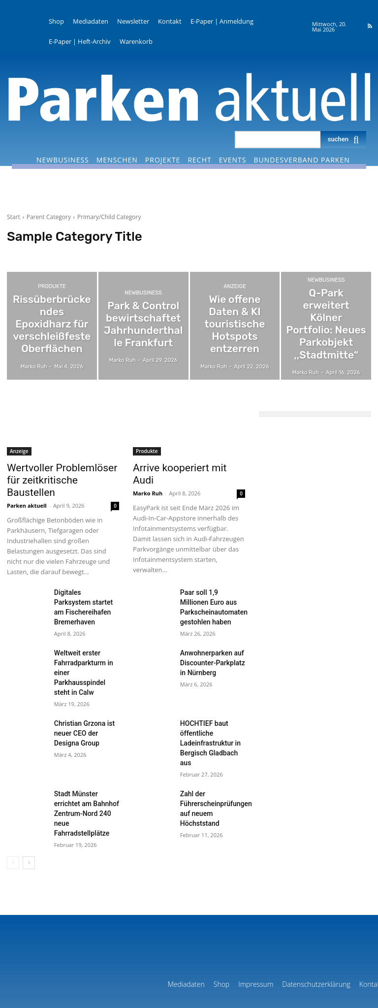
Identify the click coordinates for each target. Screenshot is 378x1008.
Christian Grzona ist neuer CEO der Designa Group (84, 698)
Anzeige (234, 304)
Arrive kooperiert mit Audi (180, 467)
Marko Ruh (147, 479)
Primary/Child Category (109, 217)
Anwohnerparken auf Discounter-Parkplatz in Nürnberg (211, 642)
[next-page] (29, 802)
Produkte (52, 299)
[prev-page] (13, 802)
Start (13, 217)
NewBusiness (143, 299)
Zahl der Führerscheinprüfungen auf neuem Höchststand (212, 755)
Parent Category (49, 217)
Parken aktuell (27, 490)
